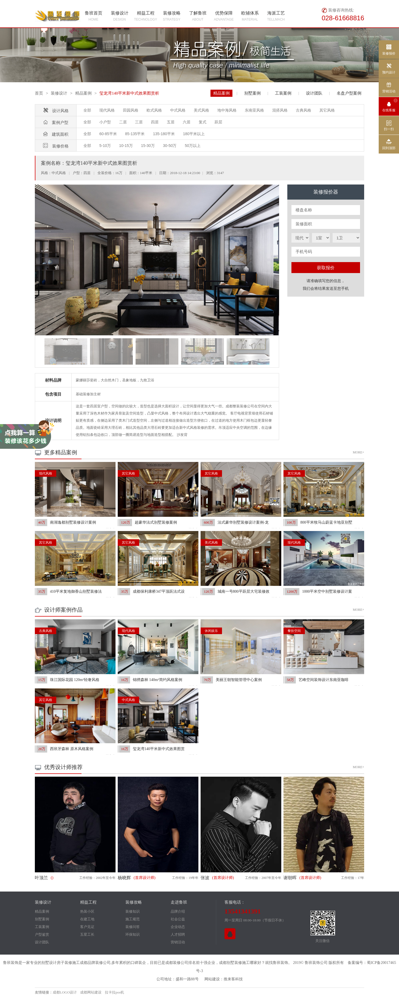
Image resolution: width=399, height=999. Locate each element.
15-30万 (148, 145)
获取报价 (326, 267)
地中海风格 (227, 110)
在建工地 (87, 919)
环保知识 (132, 934)
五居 (171, 122)
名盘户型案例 (349, 93)
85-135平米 (135, 134)
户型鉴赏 (42, 934)
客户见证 (87, 927)
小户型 (105, 122)
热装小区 (87, 911)
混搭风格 (280, 110)
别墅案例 (252, 93)
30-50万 (170, 145)
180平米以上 (194, 134)
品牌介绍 (178, 911)
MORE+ (358, 452)
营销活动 (178, 942)
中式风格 (178, 110)
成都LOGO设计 (65, 992)
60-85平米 (108, 134)
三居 (139, 122)
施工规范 (132, 919)
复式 (202, 122)
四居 (155, 122)
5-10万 (105, 145)
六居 (186, 122)
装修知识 (132, 911)
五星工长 (87, 934)
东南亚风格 (254, 110)
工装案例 (283, 93)
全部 (87, 110)
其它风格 (327, 110)
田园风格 (130, 110)
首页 (39, 93)
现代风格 (107, 110)
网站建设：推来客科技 (223, 979)
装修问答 (132, 927)
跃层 (218, 122)
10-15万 (126, 145)
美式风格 (201, 110)
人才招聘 (178, 934)
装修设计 (59, 93)
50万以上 (193, 145)
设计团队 (314, 93)
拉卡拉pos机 (114, 992)
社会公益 (178, 919)
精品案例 (83, 93)
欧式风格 (154, 110)
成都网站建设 (91, 992)
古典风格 (303, 110)
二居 (123, 122)
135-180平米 (164, 134)
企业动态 (178, 927)
